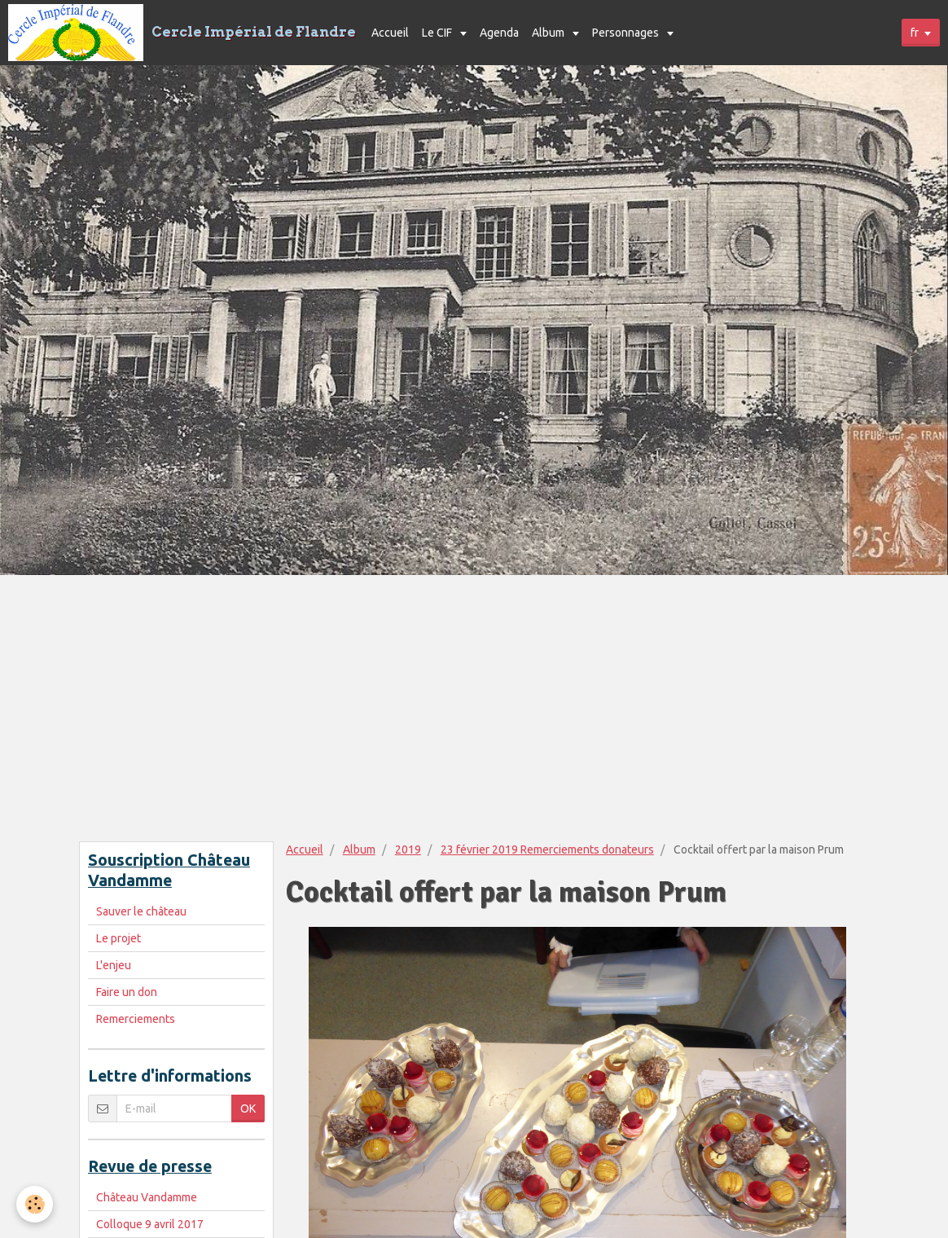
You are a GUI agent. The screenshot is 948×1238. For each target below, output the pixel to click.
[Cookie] (34, 1204)
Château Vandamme (146, 1197)
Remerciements (135, 1018)
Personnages (626, 32)
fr (915, 32)
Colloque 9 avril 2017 (150, 1224)
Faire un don (126, 992)
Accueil (390, 32)
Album (549, 32)
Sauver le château (141, 911)
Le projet (118, 938)
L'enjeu (113, 965)
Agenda (499, 32)
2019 (408, 849)
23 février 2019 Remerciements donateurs (547, 849)
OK (248, 1108)
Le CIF (438, 32)
